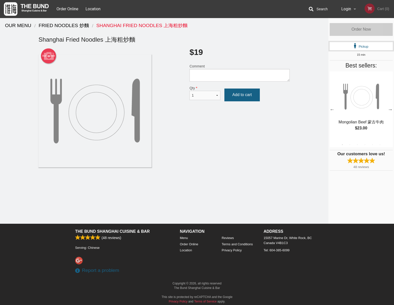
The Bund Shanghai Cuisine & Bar (112, 231)
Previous (332, 109)
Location (93, 9)
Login (346, 9)
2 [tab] (349, 144)
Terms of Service (205, 301)
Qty (204, 93)
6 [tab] (379, 144)
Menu (184, 238)
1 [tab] (342, 144)
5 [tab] (372, 144)
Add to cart (242, 95)
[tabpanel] (361, 106)
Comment (239, 73)
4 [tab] (364, 144)
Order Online (67, 9)
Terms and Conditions (237, 244)
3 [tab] (357, 144)
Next (390, 109)
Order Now (361, 29)
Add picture (48, 55)
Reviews (228, 238)
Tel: (276, 250)
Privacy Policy (232, 250)
